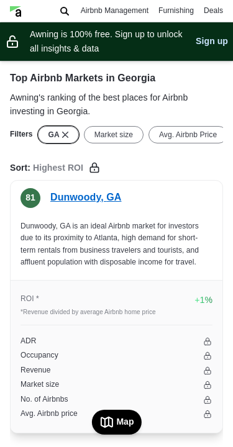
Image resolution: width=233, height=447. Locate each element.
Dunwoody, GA (85, 197)
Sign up (212, 41)
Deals (213, 10)
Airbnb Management (114, 10)
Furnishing (176, 10)
